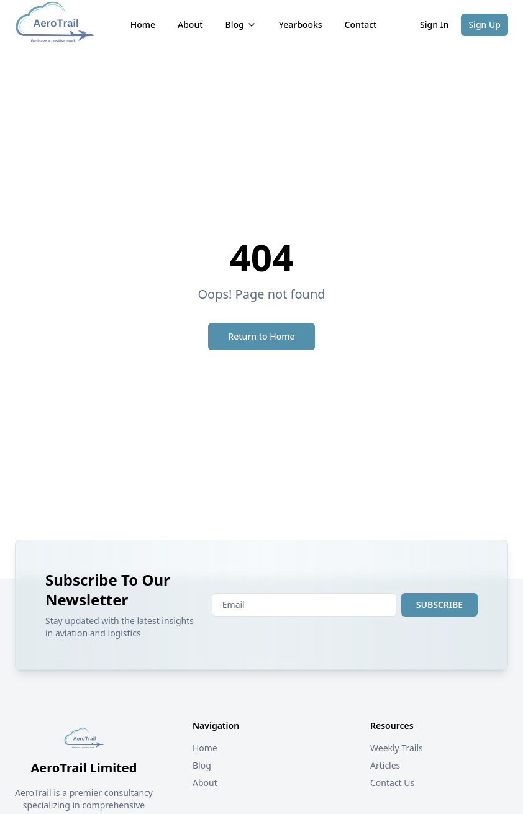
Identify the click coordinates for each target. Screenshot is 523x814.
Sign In (434, 24)
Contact (361, 24)
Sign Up (484, 24)
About (190, 24)
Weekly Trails (396, 748)
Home (142, 24)
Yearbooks (300, 24)
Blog (241, 24)
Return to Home (261, 336)
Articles (385, 765)
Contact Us (392, 783)
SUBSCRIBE (439, 604)
